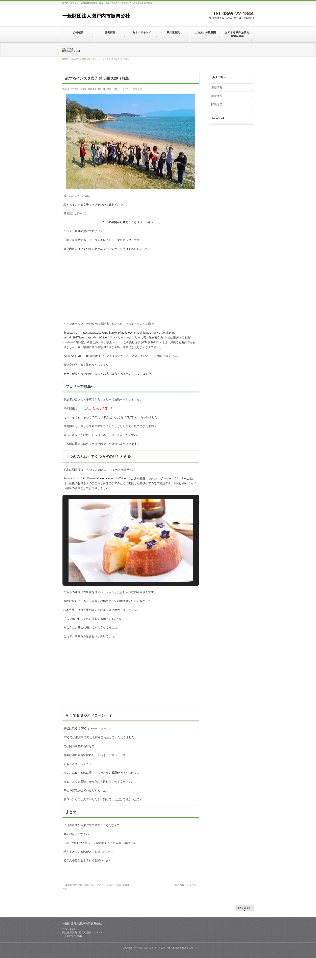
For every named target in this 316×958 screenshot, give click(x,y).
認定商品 (216, 96)
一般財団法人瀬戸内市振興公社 (96, 16)
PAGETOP (244, 908)
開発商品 (216, 104)
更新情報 (137, 89)
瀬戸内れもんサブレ (187, 885)
